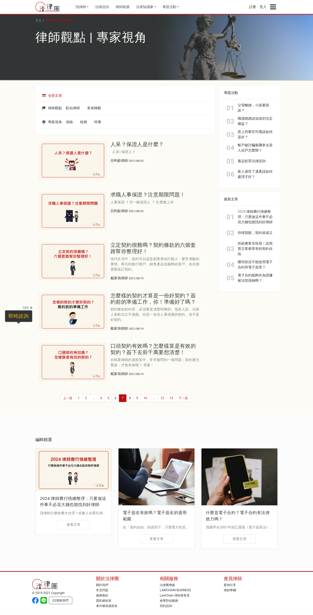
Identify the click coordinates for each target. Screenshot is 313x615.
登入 (263, 7)
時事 (97, 122)
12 (162, 398)
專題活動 (169, 7)
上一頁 (67, 398)
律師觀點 (51, 108)
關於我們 (102, 584)
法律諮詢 (102, 7)
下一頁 (183, 398)
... (93, 398)
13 (171, 398)
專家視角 (51, 122)
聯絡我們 (61, 600)
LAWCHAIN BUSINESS (175, 590)
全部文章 (51, 96)
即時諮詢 (18, 316)
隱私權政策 (103, 600)
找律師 (81, 7)
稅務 (83, 122)
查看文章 (74, 525)
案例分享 (230, 584)
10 (145, 398)
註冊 (252, 7)
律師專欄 (230, 590)
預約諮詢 (166, 605)
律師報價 (122, 7)
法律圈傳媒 (167, 584)
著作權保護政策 (106, 605)
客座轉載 (94, 108)
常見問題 (102, 590)
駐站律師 (73, 108)
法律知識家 (144, 7)
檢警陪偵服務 (169, 600)
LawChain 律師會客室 (175, 595)
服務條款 (102, 595)
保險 (69, 122)
